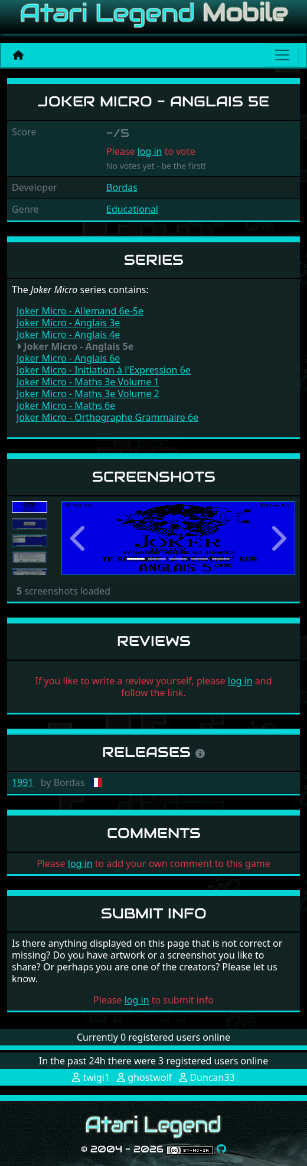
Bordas (122, 187)
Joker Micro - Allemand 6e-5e (80, 310)
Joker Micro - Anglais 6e (68, 358)
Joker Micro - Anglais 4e (68, 334)
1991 (23, 782)
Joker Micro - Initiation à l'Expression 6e (104, 369)
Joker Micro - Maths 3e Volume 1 (88, 381)
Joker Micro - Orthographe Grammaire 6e (107, 417)
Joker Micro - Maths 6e (66, 405)
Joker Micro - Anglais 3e (68, 322)
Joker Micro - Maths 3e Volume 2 (88, 393)
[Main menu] (282, 55)
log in (150, 151)
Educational (132, 209)
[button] (78, 538)
